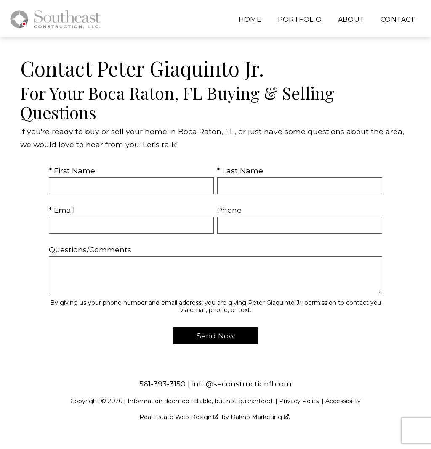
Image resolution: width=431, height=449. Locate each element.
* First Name (72, 170)
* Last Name (240, 170)
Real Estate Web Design (178, 417)
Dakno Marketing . (260, 417)
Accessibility (343, 401)
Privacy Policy (299, 401)
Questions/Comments (90, 249)
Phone (229, 210)
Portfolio (300, 19)
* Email (62, 210)
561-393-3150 (162, 383)
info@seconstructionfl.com (242, 383)
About (351, 19)
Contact (397, 19)
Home (250, 19)
